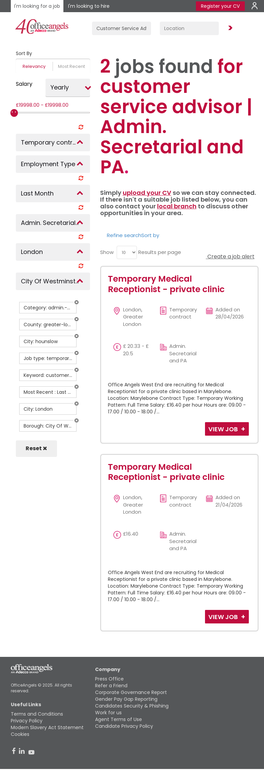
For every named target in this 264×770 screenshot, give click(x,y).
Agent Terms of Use (118, 719)
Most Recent (71, 66)
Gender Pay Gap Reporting (126, 699)
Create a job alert (230, 256)
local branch (177, 206)
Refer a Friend (111, 685)
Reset (36, 448)
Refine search (124, 235)
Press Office (109, 678)
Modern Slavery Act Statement (47, 727)
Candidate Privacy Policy (124, 726)
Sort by (150, 235)
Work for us (108, 712)
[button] (76, 302)
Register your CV (220, 6)
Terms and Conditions (37, 714)
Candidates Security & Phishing (132, 705)
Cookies (20, 734)
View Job (223, 429)
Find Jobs (229, 28)
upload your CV (147, 192)
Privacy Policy (26, 720)
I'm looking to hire (89, 6)
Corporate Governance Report (131, 692)
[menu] (127, 252)
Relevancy (34, 66)
